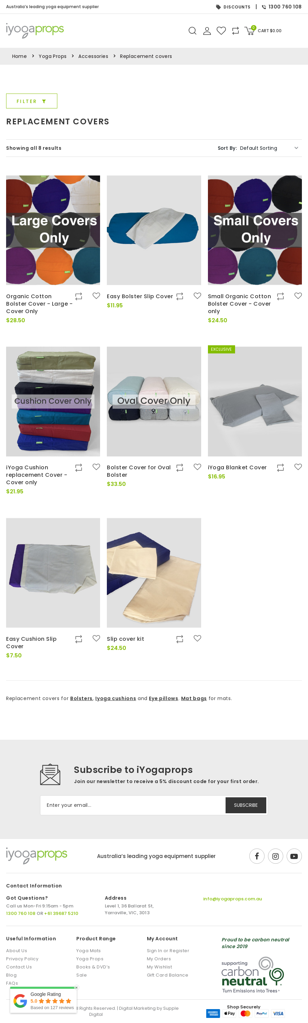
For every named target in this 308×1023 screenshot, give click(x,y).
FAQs (12, 983)
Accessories (93, 56)
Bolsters (81, 698)
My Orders (159, 959)
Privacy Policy (22, 959)
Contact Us (19, 967)
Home (19, 56)
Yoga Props (52, 56)
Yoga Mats (88, 950)
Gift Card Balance (168, 975)
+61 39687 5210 (61, 913)
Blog (11, 975)
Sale (81, 975)
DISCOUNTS (233, 7)
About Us (16, 950)
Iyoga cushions (115, 698)
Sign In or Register (168, 950)
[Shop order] (269, 148)
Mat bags (194, 698)
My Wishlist (159, 967)
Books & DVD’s (93, 967)
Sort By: (227, 148)
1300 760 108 (282, 6)
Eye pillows (163, 698)
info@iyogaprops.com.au (232, 899)
